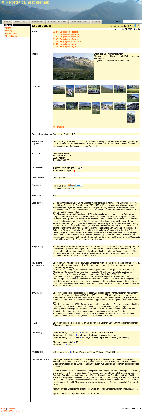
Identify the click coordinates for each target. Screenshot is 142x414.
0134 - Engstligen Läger (64, 44)
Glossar (96, 22)
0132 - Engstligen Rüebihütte (67, 41)
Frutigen (10, 30)
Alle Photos (58, 127)
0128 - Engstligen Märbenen (66, 34)
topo (70, 170)
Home (7, 22)
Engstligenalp (12, 36)
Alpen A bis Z (21, 22)
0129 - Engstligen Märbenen (66, 36)
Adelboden (11, 33)
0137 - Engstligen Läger (64, 46)
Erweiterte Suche (79, 22)
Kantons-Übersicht (57, 22)
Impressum (37, 22)
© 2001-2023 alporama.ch (12, 411)
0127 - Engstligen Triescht (65, 32)
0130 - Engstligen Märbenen (66, 39)
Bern (8, 28)
